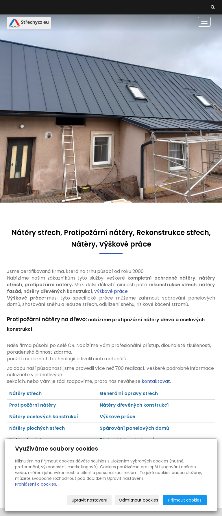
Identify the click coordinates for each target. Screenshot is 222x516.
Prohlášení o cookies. (36, 484)
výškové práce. (111, 291)
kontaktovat (156, 381)
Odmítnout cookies (138, 500)
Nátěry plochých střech (37, 428)
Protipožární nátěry (32, 405)
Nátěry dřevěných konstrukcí (135, 405)
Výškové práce (117, 416)
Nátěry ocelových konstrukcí (43, 416)
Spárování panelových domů (134, 428)
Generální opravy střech (129, 393)
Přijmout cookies (184, 500)
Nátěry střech (25, 393)
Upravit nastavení (89, 500)
